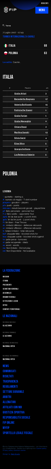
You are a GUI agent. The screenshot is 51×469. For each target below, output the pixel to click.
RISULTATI (44, 3)
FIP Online (8, 423)
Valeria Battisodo (23, 105)
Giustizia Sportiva (13, 412)
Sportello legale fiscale (18, 433)
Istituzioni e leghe (10, 301)
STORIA (5, 281)
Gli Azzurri (7, 325)
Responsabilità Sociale (16, 417)
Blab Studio (15, 454)
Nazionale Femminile (9, 333)
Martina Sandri (21, 132)
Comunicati (9, 371)
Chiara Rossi (20, 127)
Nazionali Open (9, 346)
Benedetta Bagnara (24, 99)
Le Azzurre (7, 336)
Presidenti (7, 285)
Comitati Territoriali (11, 309)
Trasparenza (10, 381)
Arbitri (7, 397)
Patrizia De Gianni (23, 110)
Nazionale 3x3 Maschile (10, 343)
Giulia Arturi (20, 93)
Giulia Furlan (20, 116)
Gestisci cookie (19, 450)
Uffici (5, 305)
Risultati (8, 376)
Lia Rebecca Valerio (24, 155)
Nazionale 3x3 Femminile (10, 356)
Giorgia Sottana (22, 149)
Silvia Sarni (19, 138)
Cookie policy (41, 448)
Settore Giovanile (13, 392)
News (6, 366)
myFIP (6, 428)
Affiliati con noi (12, 407)
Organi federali (9, 297)
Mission (6, 276)
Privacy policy (8, 450)
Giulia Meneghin (22, 121)
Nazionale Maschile (9, 322)
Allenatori (9, 402)
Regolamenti (10, 387)
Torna (7, 26)
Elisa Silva (19, 143)
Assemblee (7, 293)
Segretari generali (10, 289)
